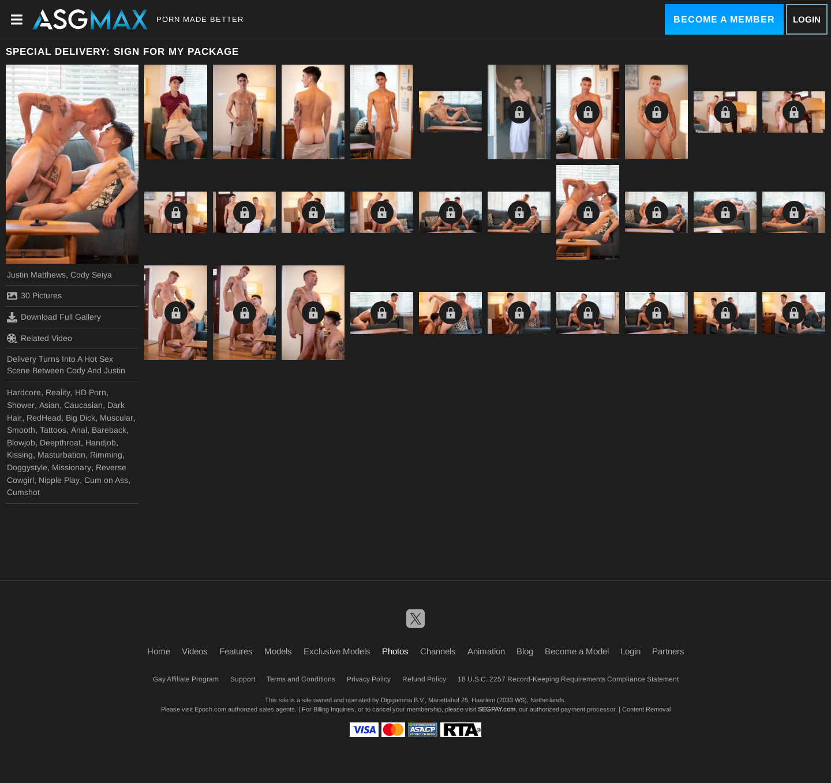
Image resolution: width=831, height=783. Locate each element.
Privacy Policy (369, 679)
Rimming (106, 454)
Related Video (39, 338)
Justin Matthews (36, 274)
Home (158, 651)
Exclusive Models (337, 651)
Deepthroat (60, 442)
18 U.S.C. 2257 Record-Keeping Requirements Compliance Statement (568, 679)
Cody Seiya (91, 274)
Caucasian (83, 405)
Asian (49, 405)
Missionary (71, 467)
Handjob (100, 442)
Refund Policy (424, 679)
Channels (438, 651)
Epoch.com (210, 709)
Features (236, 651)
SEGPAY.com (496, 709)
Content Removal (646, 709)
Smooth (21, 429)
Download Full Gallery (54, 317)
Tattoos (53, 429)
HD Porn (90, 392)
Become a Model (577, 651)
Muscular (116, 417)
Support (242, 679)
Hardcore (24, 392)
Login (807, 19)
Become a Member (724, 19)
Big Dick (80, 417)
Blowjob (21, 442)
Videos (195, 651)
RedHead (44, 417)
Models (278, 651)
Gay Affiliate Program (186, 679)
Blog (524, 651)
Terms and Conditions (301, 679)
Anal (79, 429)
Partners (668, 651)
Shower (21, 405)
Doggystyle (27, 467)
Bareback (109, 429)
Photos (395, 651)
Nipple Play (59, 480)
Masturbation (61, 454)
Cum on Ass (106, 480)
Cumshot (23, 492)
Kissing (20, 454)
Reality (58, 392)
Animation (486, 651)
